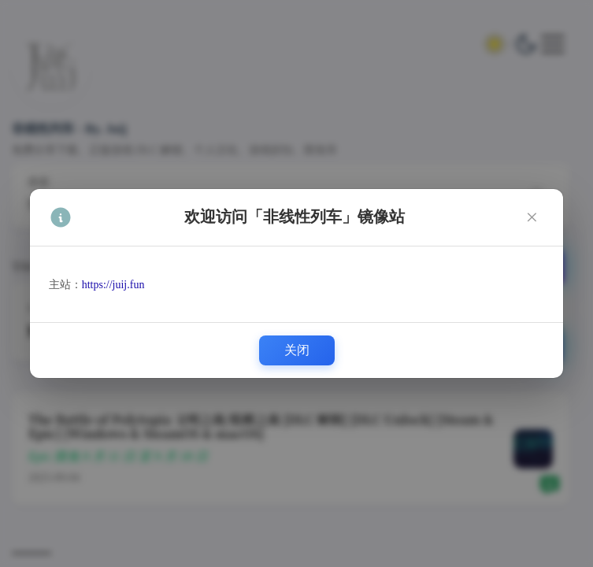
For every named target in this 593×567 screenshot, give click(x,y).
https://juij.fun (113, 285)
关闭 (296, 350)
